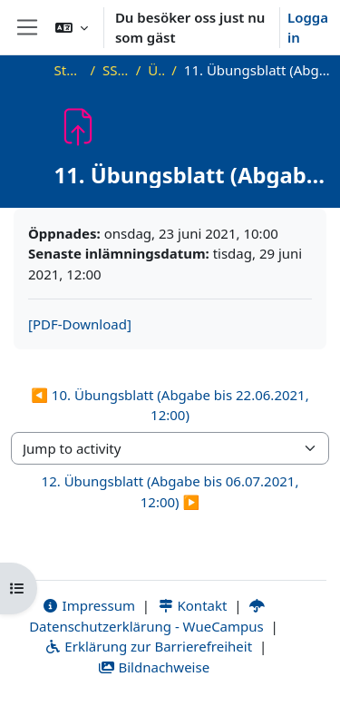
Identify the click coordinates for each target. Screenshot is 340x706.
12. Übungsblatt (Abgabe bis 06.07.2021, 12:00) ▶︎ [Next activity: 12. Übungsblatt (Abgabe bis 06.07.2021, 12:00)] (170, 491)
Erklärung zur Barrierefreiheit (148, 646)
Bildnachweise (153, 667)
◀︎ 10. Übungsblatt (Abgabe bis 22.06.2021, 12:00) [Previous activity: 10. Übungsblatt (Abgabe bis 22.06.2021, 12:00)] (169, 405)
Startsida (68, 70)
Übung (156, 70)
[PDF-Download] (79, 324)
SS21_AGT (115, 70)
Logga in (307, 27)
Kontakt (192, 605)
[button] (72, 27)
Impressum (88, 605)
